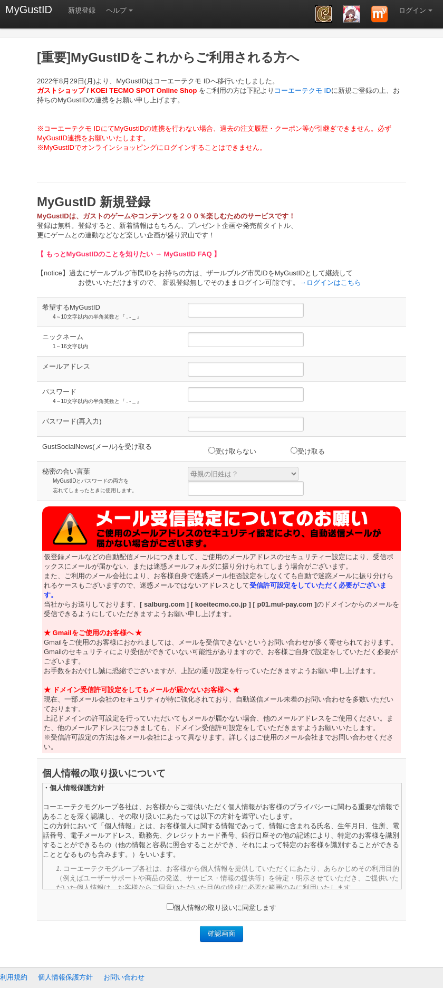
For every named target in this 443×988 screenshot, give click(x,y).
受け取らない (232, 451)
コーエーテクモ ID (302, 90)
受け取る (308, 451)
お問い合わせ (124, 977)
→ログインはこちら (330, 282)
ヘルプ (116, 10)
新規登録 (81, 10)
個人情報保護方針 (65, 977)
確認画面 (221, 933)
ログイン (412, 10)
